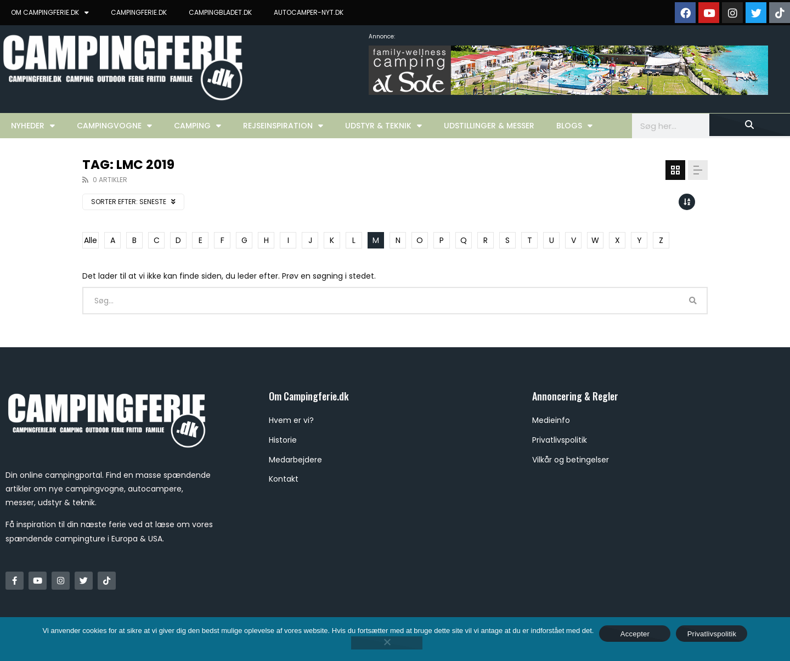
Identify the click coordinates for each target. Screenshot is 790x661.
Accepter (635, 634)
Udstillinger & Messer (489, 125)
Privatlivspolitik (712, 634)
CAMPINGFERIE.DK (139, 12)
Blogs (574, 125)
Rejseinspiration (283, 125)
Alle (90, 240)
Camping (197, 125)
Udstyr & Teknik (383, 125)
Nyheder (33, 125)
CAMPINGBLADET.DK (220, 12)
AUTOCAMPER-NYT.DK (308, 12)
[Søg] (749, 125)
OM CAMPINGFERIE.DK (50, 12)
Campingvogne (114, 125)
